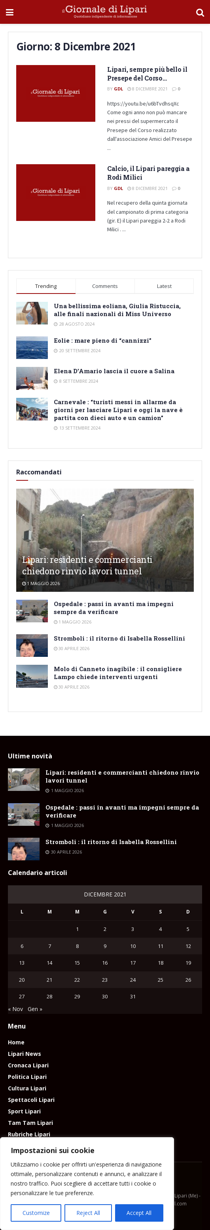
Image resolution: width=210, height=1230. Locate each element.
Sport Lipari (24, 1111)
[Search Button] (200, 12)
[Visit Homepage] (105, 12)
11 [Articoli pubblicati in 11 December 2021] (160, 946)
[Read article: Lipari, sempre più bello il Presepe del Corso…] (55, 93)
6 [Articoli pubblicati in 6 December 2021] (22, 946)
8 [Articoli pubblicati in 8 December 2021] (77, 946)
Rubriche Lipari (29, 1134)
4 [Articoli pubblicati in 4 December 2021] (160, 929)
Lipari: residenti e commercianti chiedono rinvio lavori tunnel (87, 565)
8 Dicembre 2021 (147, 89)
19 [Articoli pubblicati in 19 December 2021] (188, 962)
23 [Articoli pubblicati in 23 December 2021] (105, 979)
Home (16, 1042)
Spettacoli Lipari (31, 1099)
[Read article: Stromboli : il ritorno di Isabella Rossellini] (32, 645)
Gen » (35, 1009)
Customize (36, 1213)
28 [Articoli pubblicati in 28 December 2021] (49, 996)
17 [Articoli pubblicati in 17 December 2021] (133, 962)
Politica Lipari (27, 1076)
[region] (87, 1183)
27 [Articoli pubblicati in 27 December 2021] (22, 996)
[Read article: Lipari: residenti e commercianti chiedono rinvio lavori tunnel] (24, 779)
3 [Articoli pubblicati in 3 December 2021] (132, 929)
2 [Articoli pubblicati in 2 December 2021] (105, 929)
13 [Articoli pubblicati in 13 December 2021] (22, 962)
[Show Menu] (9, 12)
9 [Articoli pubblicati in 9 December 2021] (105, 946)
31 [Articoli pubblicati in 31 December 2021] (133, 996)
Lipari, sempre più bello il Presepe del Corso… (147, 73)
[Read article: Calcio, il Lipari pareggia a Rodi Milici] (55, 192)
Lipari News (24, 1053)
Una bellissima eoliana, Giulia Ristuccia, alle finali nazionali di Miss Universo (117, 310)
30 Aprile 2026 (71, 648)
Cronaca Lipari (28, 1065)
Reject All (88, 1213)
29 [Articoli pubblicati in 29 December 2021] (77, 996)
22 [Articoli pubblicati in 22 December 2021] (77, 979)
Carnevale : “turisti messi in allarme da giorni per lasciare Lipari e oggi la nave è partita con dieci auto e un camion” (118, 410)
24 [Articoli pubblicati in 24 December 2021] (133, 979)
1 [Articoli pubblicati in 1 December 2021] (77, 929)
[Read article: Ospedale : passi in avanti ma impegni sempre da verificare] (32, 611)
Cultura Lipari (27, 1088)
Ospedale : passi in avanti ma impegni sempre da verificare (114, 608)
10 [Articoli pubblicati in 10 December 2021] (133, 946)
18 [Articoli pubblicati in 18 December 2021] (160, 962)
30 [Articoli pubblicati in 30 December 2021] (105, 996)
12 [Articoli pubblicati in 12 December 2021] (188, 946)
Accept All (139, 1213)
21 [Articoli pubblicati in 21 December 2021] (49, 979)
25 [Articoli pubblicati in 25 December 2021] (160, 979)
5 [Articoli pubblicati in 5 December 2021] (188, 929)
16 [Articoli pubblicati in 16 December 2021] (105, 962)
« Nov (15, 1009)
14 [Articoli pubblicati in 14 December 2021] (49, 962)
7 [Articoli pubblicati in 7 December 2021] (49, 946)
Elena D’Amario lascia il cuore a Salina (114, 371)
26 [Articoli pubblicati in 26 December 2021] (188, 979)
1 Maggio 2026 (41, 583)
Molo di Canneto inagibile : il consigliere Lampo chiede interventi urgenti (118, 673)
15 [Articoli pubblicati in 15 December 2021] (77, 962)
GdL (118, 89)
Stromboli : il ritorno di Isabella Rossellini (119, 638)
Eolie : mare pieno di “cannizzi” (102, 340)
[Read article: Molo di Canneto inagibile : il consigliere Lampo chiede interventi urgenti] (32, 676)
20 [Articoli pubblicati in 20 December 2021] (22, 979)
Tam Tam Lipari (30, 1122)
